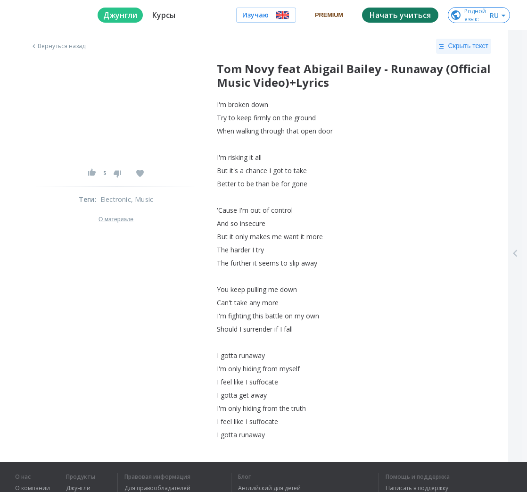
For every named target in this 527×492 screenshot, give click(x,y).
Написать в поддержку (417, 488)
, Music (142, 199)
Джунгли (78, 488)
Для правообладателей (157, 488)
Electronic (115, 199)
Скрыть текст (463, 46)
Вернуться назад (58, 46)
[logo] (48, 15)
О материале (116, 219)
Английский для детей (269, 488)
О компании (32, 488)
